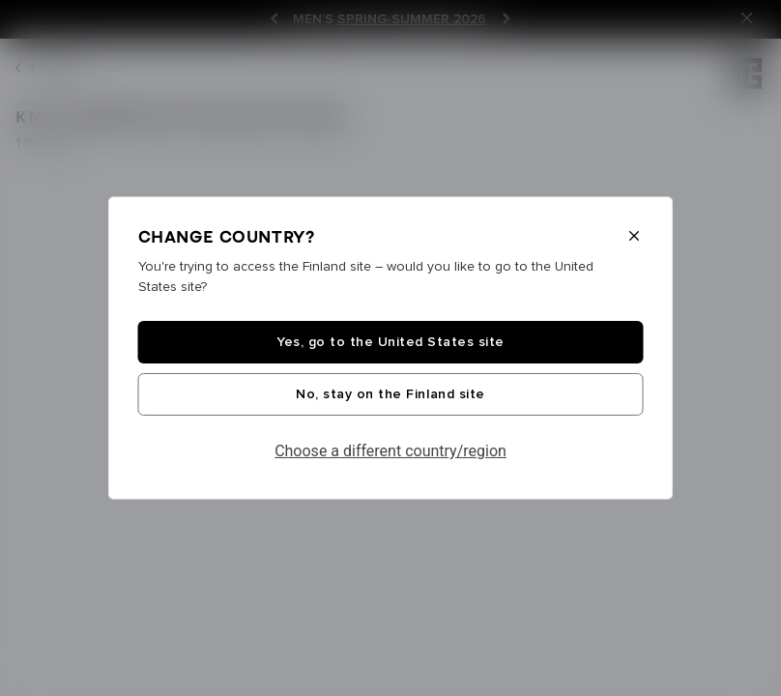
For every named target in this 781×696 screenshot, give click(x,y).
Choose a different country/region (390, 451)
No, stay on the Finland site (390, 394)
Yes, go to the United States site (390, 342)
